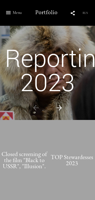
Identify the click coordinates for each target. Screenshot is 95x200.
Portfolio (46, 13)
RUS (85, 13)
